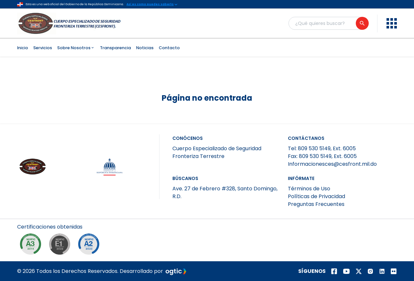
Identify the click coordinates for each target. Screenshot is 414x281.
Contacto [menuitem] (169, 48)
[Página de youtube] (346, 271)
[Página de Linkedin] (382, 271)
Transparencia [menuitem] (115, 48)
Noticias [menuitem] (145, 48)
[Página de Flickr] (393, 271)
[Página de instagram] (370, 271)
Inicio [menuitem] (22, 48)
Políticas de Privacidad (316, 196)
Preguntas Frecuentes (316, 204)
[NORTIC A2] (90, 246)
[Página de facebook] (334, 271)
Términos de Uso (309, 188)
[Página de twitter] (358, 271)
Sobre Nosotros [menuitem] (76, 48)
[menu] (392, 23)
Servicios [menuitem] (42, 48)
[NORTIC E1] (61, 246)
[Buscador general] (328, 23)
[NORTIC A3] (32, 246)
